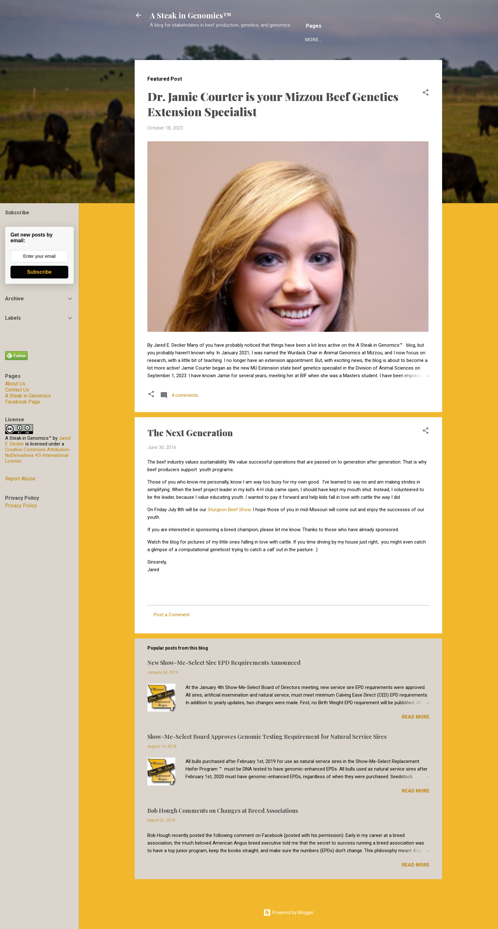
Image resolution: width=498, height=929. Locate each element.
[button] (425, 113)
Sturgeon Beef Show (229, 529)
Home (162, 59)
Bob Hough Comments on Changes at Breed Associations (222, 830)
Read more (415, 736)
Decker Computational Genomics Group (347, 59)
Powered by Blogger (288, 912)
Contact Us (17, 390)
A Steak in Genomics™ (190, 15)
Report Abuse (20, 479)
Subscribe (39, 272)
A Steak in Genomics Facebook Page (28, 399)
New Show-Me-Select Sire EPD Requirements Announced (223, 682)
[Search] (438, 17)
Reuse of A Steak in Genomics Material (231, 59)
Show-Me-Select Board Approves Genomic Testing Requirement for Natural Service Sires (267, 756)
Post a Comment (172, 634)
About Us (15, 384)
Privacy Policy (21, 506)
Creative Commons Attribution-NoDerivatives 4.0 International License (38, 455)
